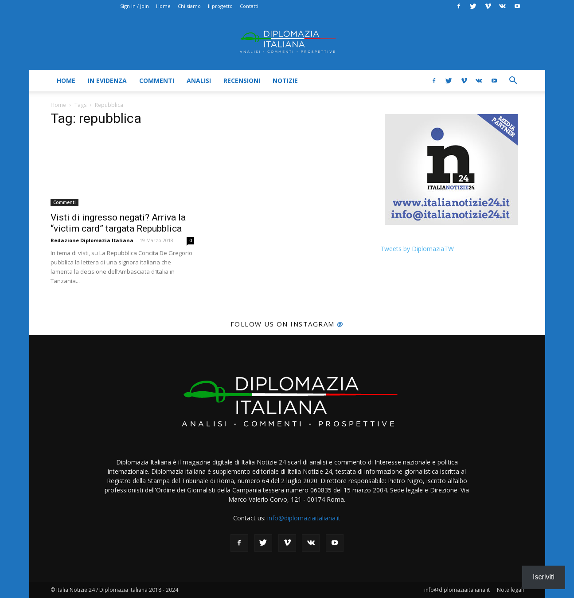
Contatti (249, 6)
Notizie (285, 80)
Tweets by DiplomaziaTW (417, 248)
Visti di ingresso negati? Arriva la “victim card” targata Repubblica (118, 223)
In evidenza (107, 80)
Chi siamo (189, 6)
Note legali (510, 590)
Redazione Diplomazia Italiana (92, 240)
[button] (513, 81)
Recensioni (241, 80)
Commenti (156, 80)
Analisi (199, 80)
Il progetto (220, 6)
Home (163, 6)
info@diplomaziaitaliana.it (303, 518)
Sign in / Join (134, 6)
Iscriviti (543, 577)
